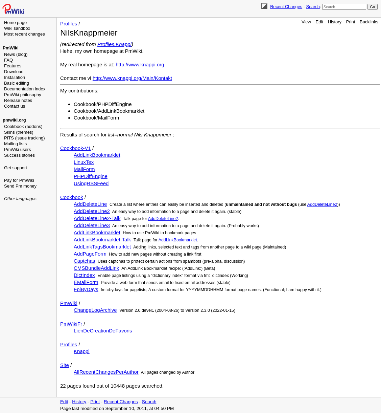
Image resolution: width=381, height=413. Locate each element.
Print (350, 21)
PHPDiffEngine (91, 176)
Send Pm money (20, 186)
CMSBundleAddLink (96, 268)
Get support (15, 167)
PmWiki (11, 47)
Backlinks (369, 21)
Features (12, 65)
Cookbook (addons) (23, 126)
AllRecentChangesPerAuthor (106, 372)
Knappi (82, 351)
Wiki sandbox (17, 28)
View (306, 21)
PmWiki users (17, 149)
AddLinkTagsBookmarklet (102, 246)
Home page (15, 22)
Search (312, 6)
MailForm (84, 169)
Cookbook (71, 197)
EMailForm (86, 282)
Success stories (19, 155)
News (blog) (15, 54)
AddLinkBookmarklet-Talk (102, 239)
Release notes (18, 100)
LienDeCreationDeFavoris (103, 330)
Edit (319, 21)
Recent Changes (286, 6)
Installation (14, 77)
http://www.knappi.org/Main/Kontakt (132, 78)
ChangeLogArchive (95, 310)
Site (64, 365)
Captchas (84, 261)
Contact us (14, 106)
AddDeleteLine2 (322, 204)
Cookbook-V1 (75, 148)
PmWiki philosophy (22, 94)
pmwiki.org (14, 120)
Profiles (68, 23)
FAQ (8, 60)
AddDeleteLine (90, 204)
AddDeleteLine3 (92, 225)
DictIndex (84, 275)
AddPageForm (90, 254)
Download (14, 71)
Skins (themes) (18, 132)
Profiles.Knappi (114, 44)
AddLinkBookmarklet (97, 155)
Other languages (20, 198)
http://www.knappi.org (140, 64)
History (334, 21)
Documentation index (24, 88)
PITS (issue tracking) (24, 137)
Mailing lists (15, 143)
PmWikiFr (71, 324)
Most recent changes (24, 34)
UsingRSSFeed (91, 183)
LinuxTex (84, 162)
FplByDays (86, 289)
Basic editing (16, 83)
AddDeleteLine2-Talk (97, 218)
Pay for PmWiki (19, 180)
